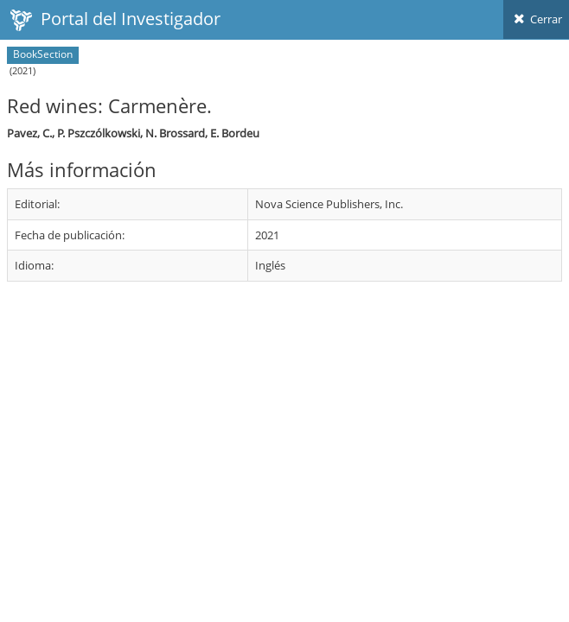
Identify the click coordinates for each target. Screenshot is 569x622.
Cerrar (536, 19)
